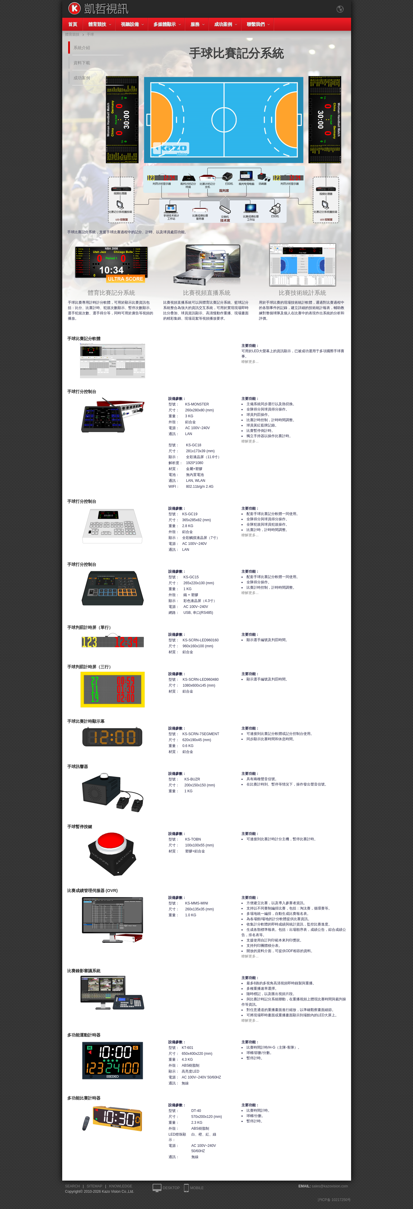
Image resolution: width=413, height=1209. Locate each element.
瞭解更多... (250, 362)
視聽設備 (130, 24)
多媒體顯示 (164, 24)
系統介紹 (81, 47)
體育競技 (97, 24)
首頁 (72, 24)
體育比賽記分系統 (111, 289)
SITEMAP (94, 1186)
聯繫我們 (256, 24)
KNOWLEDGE (120, 1186)
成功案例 (223, 24)
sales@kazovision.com (330, 1186)
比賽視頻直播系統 (207, 289)
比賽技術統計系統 (302, 289)
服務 (195, 24)
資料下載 (81, 62)
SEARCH (72, 1186)
